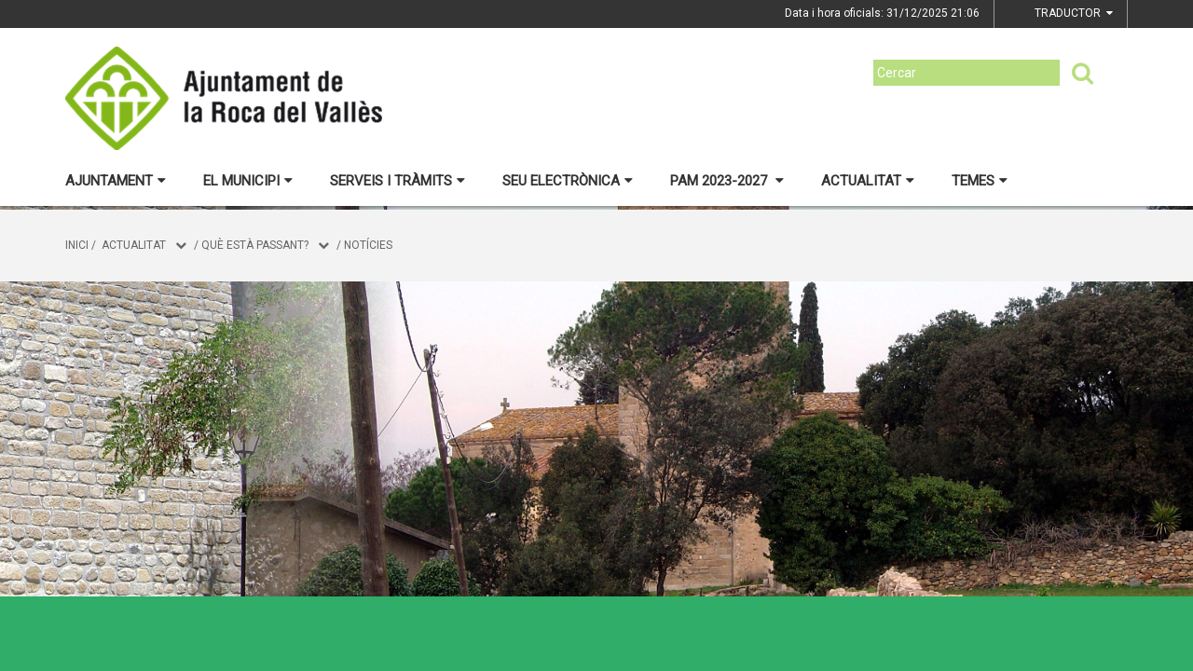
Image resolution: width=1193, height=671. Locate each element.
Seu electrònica (567, 180)
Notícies (368, 245)
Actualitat (867, 180)
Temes (980, 180)
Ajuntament (115, 180)
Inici (77, 245)
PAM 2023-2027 (727, 180)
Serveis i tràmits (397, 180)
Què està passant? (255, 245)
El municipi (248, 180)
